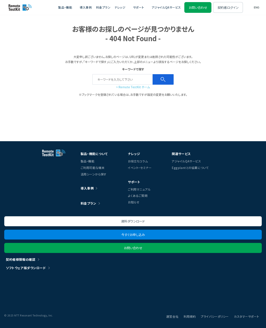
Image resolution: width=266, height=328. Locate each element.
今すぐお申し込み (133, 234)
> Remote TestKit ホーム (133, 87)
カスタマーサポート (246, 316)
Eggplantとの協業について (190, 168)
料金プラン (103, 7)
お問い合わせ (198, 7)
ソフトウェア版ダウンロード (26, 268)
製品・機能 (87, 161)
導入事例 (86, 7)
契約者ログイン (228, 7)
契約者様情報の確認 (20, 259)
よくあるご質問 (137, 196)
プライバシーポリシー (215, 316)
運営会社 (172, 316)
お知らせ (133, 202)
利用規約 (189, 316)
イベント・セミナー (140, 168)
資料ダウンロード (133, 221)
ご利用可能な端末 (93, 168)
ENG (256, 7)
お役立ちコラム (138, 161)
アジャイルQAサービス (166, 7)
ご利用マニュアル (139, 189)
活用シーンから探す (94, 174)
